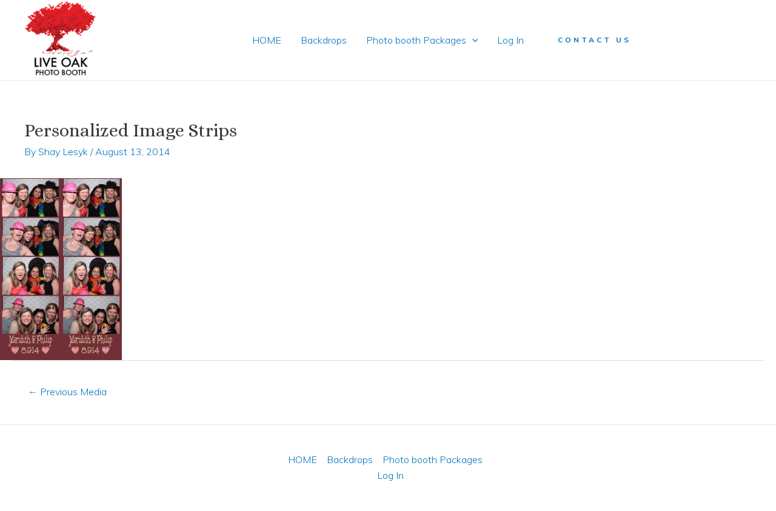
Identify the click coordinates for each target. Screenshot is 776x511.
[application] (472, 40)
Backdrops (324, 40)
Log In (510, 40)
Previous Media (67, 392)
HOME (266, 40)
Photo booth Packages (422, 40)
